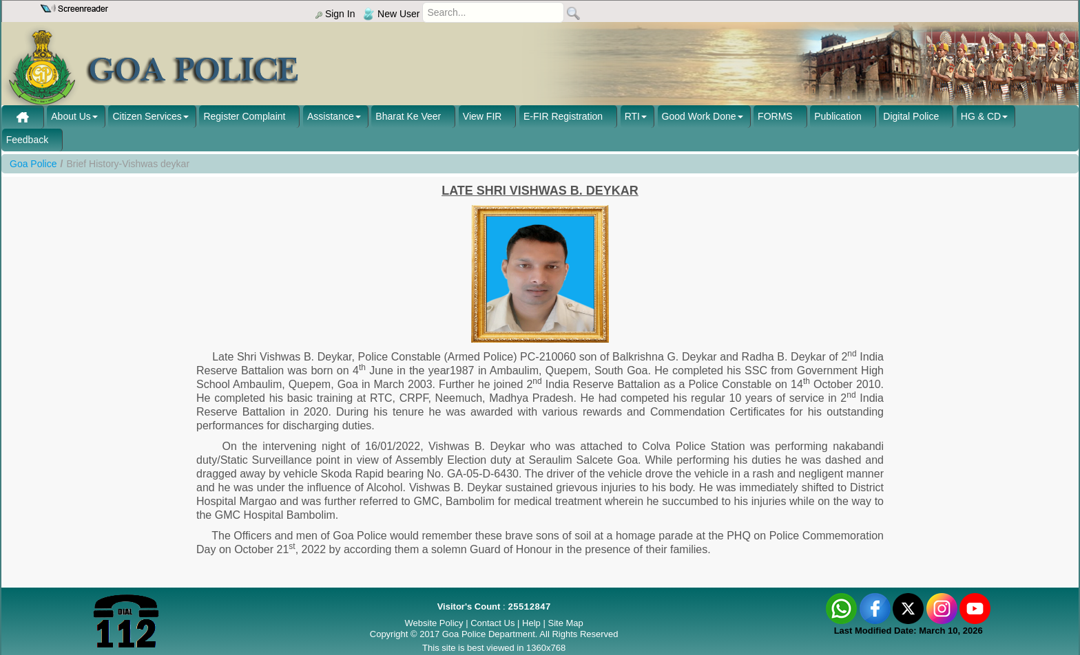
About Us (71, 116)
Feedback (27, 139)
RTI (632, 116)
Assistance (330, 116)
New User (391, 13)
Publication (838, 116)
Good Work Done (699, 116)
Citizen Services (146, 116)
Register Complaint (244, 116)
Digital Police (911, 116)
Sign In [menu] (335, 13)
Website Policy (434, 623)
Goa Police (33, 163)
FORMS (775, 116)
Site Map (565, 623)
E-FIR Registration (563, 116)
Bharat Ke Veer (408, 116)
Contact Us (492, 623)
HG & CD (981, 116)
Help (532, 623)
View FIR (482, 116)
